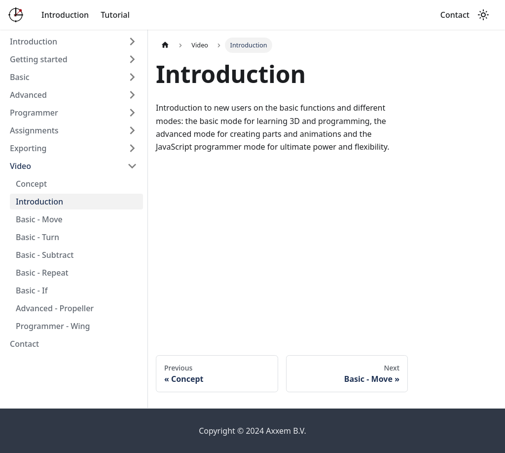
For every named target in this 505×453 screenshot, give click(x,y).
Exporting (28, 148)
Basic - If (31, 290)
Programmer (34, 112)
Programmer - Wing (53, 326)
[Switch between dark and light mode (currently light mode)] (483, 15)
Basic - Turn (37, 237)
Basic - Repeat (42, 272)
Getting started (39, 59)
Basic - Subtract (45, 254)
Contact (454, 14)
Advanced (28, 94)
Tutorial (115, 14)
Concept (31, 183)
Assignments (34, 130)
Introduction (65, 14)
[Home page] (165, 45)
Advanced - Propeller (55, 308)
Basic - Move (39, 219)
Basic (20, 77)
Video (20, 166)
